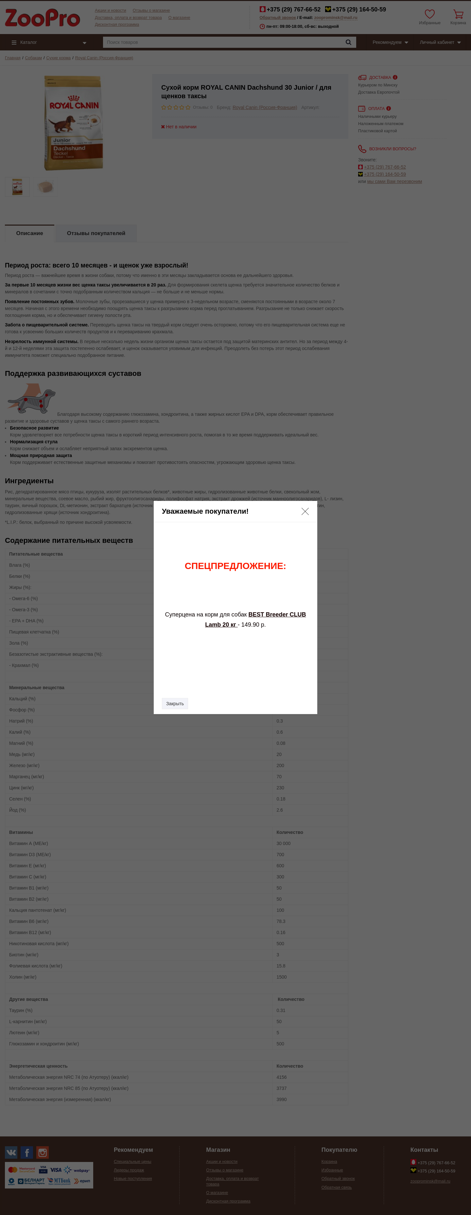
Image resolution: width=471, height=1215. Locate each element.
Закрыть (175, 703)
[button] (305, 511)
